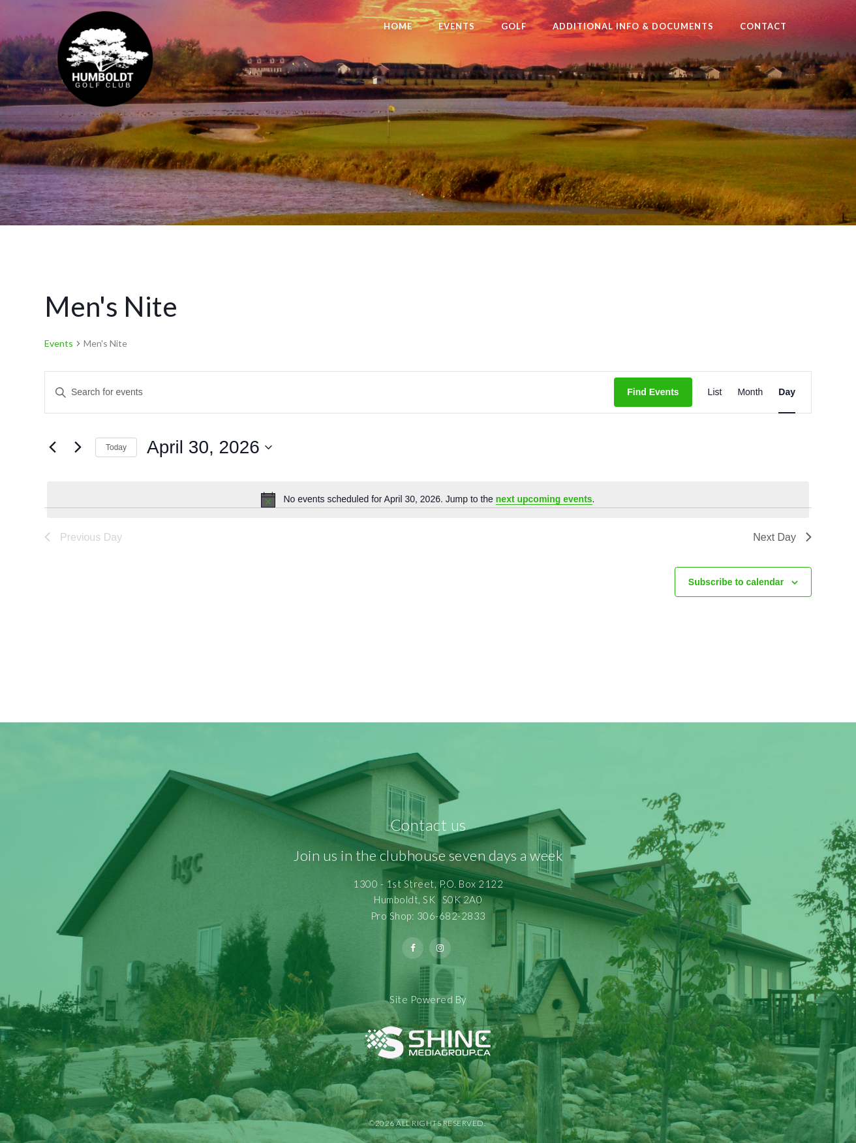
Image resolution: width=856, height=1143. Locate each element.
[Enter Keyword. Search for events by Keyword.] (329, 392)
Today (116, 447)
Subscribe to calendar (736, 582)
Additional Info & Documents (633, 26)
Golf (514, 26)
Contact (763, 26)
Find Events (653, 392)
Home (398, 26)
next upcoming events (544, 499)
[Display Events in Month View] (750, 392)
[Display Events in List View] (715, 392)
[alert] (428, 499)
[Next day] (77, 447)
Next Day (782, 537)
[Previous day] (52, 447)
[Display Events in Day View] (786, 392)
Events (456, 26)
